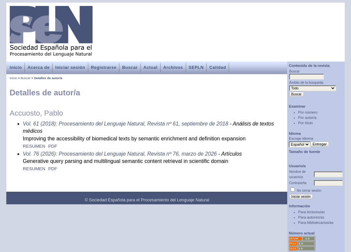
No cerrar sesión (309, 190)
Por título (305, 123)
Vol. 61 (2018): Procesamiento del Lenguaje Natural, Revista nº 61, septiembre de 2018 (125, 123)
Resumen (34, 146)
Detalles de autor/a (48, 78)
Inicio (16, 67)
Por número (307, 112)
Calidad (217, 67)
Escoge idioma (301, 138)
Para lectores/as (311, 212)
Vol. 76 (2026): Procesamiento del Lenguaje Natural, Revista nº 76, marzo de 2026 (120, 154)
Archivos (173, 67)
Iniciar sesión (70, 67)
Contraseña (297, 183)
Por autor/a (307, 118)
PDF (52, 146)
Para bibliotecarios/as (315, 223)
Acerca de (38, 67)
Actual (150, 67)
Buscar (129, 67)
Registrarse (103, 67)
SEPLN (196, 67)
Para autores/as (311, 217)
